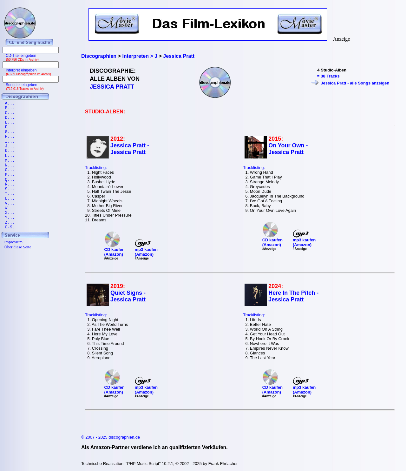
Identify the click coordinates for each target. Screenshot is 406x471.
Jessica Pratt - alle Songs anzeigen (355, 83)
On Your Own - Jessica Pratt (288, 148)
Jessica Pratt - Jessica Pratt (129, 148)
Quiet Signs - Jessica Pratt (128, 296)
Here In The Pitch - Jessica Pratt (293, 296)
